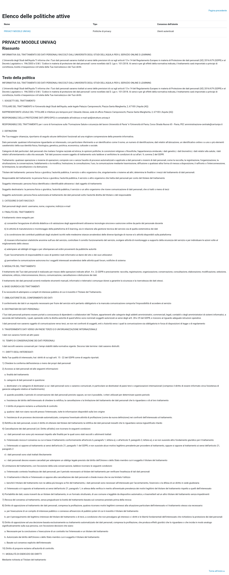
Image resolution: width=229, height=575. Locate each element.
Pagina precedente (218, 10)
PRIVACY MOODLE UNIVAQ (17, 31)
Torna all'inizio (217, 571)
